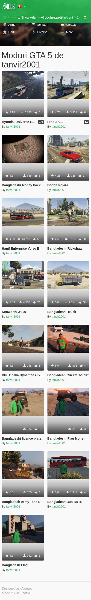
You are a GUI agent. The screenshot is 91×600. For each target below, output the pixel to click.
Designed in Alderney (17, 588)
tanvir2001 (13, 126)
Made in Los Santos (16, 593)
